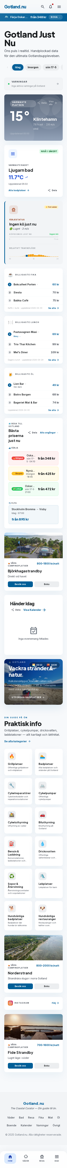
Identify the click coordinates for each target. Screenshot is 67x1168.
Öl (58, 1117)
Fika (41, 1117)
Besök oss (20, 584)
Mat (50, 1117)
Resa (31, 1117)
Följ (55, 1003)
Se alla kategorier (17, 741)
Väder (11, 1117)
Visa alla (53, 103)
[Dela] (42, 103)
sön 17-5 (51, 67)
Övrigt (56, 1125)
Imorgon (33, 67)
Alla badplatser (19, 190)
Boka (46, 584)
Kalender (26, 1125)
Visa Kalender (34, 610)
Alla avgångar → (49, 432)
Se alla (53, 308)
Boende (11, 1125)
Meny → (17, 336)
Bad (21, 1117)
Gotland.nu (15, 6)
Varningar (42, 1125)
